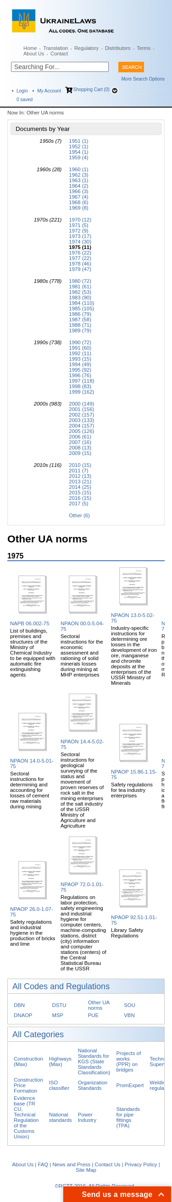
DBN (19, 1005)
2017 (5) (78, 503)
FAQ (43, 1164)
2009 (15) (80, 453)
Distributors (118, 48)
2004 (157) (81, 425)
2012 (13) (80, 476)
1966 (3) (78, 191)
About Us (33, 53)
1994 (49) (80, 364)
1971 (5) (78, 225)
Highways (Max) (60, 1061)
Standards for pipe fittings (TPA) (128, 1117)
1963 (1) (78, 180)
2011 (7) (78, 470)
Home (30, 48)
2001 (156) (81, 409)
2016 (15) (80, 498)
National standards (60, 1117)
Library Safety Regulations (127, 932)
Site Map (86, 1170)
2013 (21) (80, 481)
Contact (59, 53)
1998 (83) (80, 386)
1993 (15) (80, 359)
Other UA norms (99, 1005)
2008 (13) (80, 447)
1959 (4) (78, 157)
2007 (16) (80, 442)
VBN (129, 1015)
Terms (143, 48)
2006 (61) (80, 436)
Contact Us (107, 1164)
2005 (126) (81, 431)
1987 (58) (80, 319)
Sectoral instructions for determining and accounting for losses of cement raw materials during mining (29, 790)
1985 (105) (81, 308)
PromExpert (130, 1085)
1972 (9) (78, 230)
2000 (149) (81, 403)
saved (25, 99)
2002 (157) (81, 414)
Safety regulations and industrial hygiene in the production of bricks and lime (32, 933)
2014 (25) (80, 487)
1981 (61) (80, 286)
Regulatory (86, 48)
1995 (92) (80, 370)
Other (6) (79, 515)
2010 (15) (80, 465)
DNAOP (23, 1015)
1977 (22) (80, 258)
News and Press (71, 1164)
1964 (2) (78, 186)
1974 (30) (80, 241)
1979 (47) (80, 269)
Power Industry (87, 1117)
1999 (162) (81, 392)
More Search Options (143, 78)
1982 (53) (80, 292)
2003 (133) (81, 420)
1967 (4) (78, 197)
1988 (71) (80, 325)
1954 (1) (78, 152)
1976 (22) (80, 252)
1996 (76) (80, 375)
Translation (55, 48)
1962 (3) (78, 175)
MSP (58, 1015)
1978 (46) (80, 263)
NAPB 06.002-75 (29, 623)
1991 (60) (80, 348)
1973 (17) (80, 236)
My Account (49, 90)
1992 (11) (80, 353)
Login (22, 90)
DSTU (59, 1005)
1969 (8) (78, 208)
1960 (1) (78, 169)
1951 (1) (78, 141)
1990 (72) (80, 342)
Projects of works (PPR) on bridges (128, 1061)
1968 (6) (78, 202)
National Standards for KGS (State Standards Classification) (94, 1061)
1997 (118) (81, 381)
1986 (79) (80, 314)
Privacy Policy (141, 1164)
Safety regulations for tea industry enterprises (132, 790)
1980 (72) (80, 281)
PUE (93, 1015)
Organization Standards (92, 1085)
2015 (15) (80, 492)
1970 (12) (80, 219)
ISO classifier (59, 1085)
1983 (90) (80, 297)
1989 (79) (80, 330)
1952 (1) (78, 146)
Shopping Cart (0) (91, 89)
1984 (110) (81, 303)
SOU (129, 1005)
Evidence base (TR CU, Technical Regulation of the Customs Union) (26, 1117)
